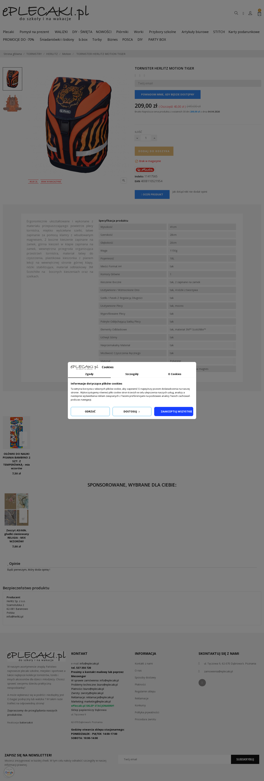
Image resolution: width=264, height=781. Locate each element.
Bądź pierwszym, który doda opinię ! (28, 569)
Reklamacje (141, 698)
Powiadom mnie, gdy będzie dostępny (167, 94)
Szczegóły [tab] (132, 374)
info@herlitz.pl (15, 616)
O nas (138, 670)
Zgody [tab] (89, 374)
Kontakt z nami (144, 663)
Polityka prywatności (147, 712)
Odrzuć (90, 411)
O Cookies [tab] (174, 374)
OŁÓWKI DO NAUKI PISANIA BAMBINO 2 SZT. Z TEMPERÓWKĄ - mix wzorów (16, 461)
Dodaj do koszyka (154, 151)
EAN (137, 181)
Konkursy (140, 705)
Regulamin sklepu (145, 691)
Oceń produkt (152, 194)
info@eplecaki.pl (89, 663)
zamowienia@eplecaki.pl (218, 671)
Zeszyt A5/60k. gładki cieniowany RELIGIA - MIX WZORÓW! (16, 535)
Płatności (140, 684)
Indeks (139, 176)
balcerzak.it (26, 722)
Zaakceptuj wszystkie (176, 411)
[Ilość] (145, 138)
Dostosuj (132, 411)
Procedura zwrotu (145, 719)
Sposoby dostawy (145, 677)
